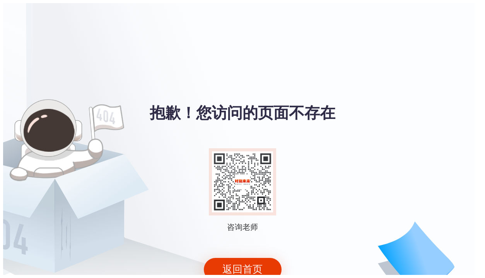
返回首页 (242, 269)
